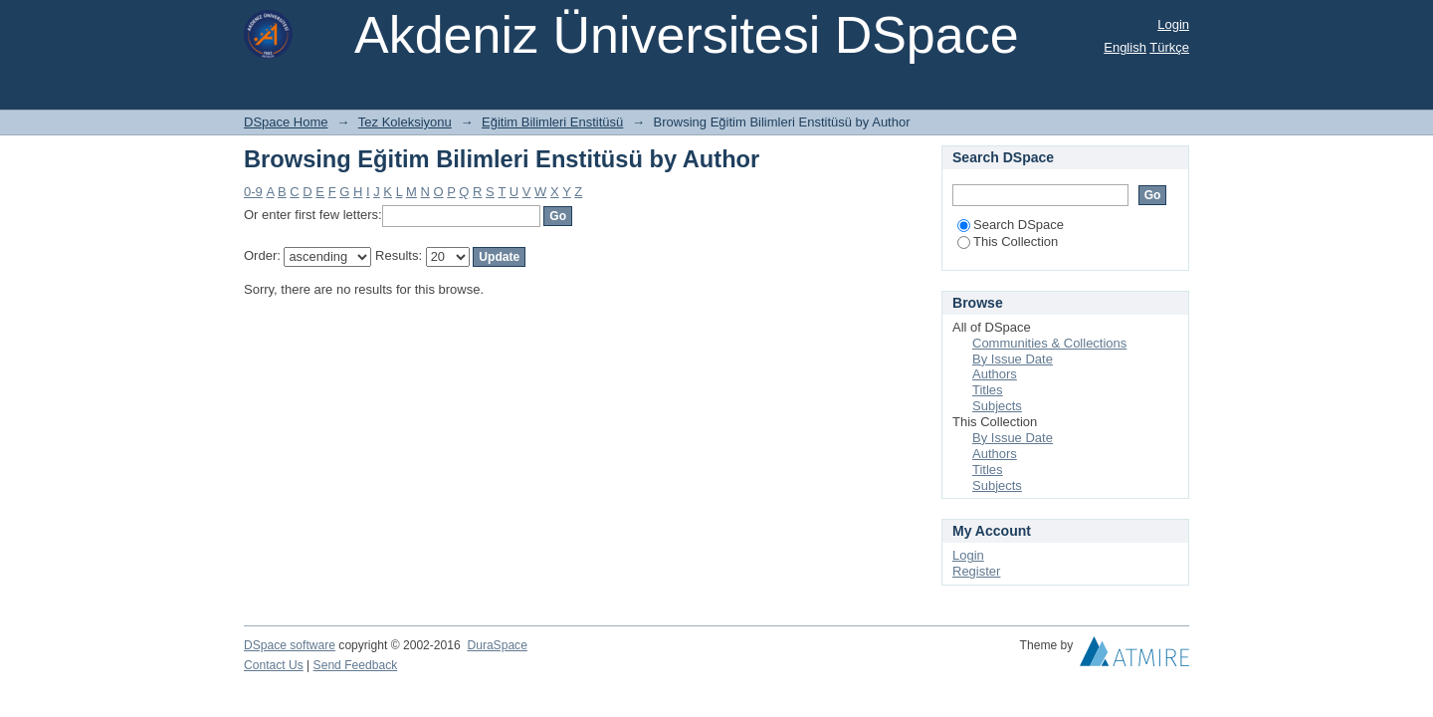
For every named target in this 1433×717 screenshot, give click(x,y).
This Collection (1007, 241)
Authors (994, 373)
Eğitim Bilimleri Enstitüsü (552, 122)
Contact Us (274, 665)
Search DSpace (1010, 224)
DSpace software (289, 645)
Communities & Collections (1049, 343)
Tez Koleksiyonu (405, 122)
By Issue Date (1012, 359)
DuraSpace (496, 645)
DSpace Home (286, 122)
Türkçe (1169, 47)
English (1125, 47)
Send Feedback (355, 665)
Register (976, 571)
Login (1173, 24)
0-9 (253, 191)
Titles (987, 389)
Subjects (997, 405)
